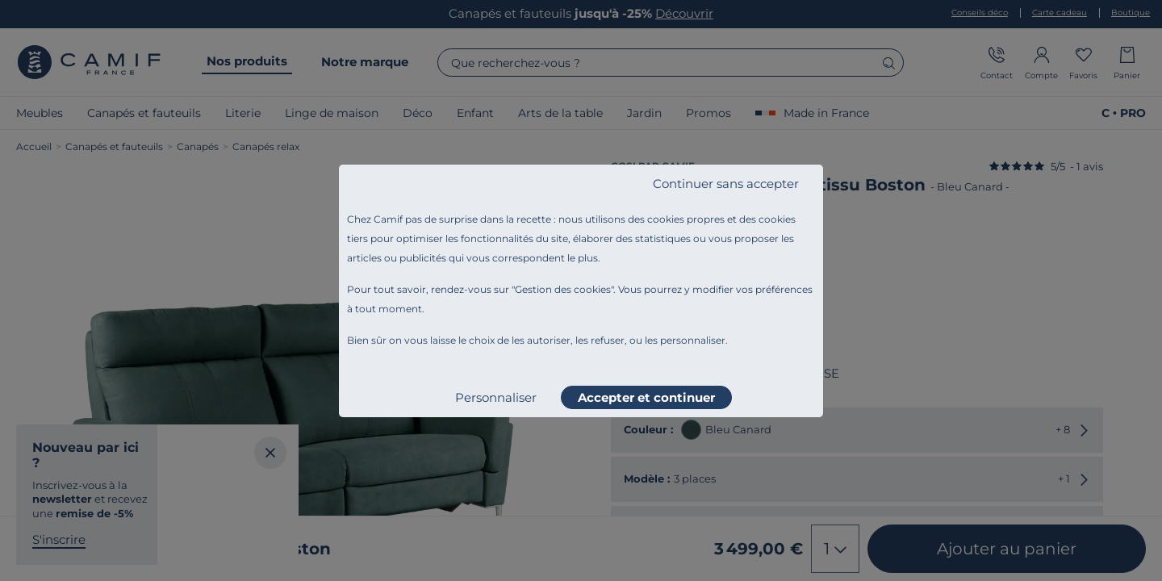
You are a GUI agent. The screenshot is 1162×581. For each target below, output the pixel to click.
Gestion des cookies (563, 289)
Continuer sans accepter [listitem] (726, 183)
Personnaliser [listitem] (496, 397)
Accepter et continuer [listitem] (646, 397)
